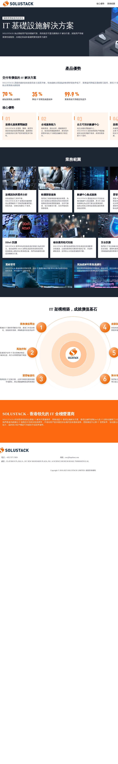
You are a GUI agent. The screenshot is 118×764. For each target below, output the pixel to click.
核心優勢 (100, 4)
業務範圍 (111, 4)
